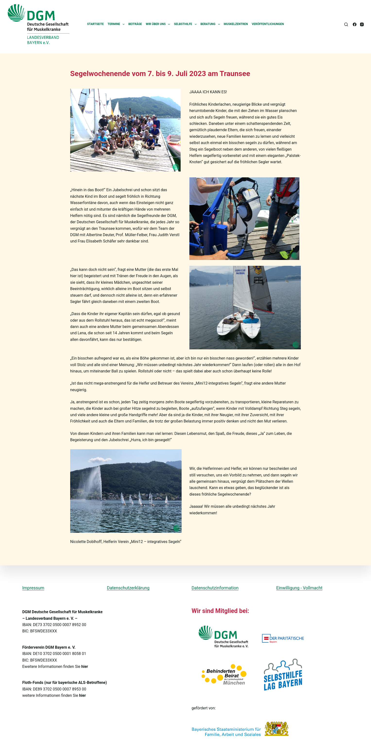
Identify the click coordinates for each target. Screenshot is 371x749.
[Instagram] (362, 24)
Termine (117, 24)
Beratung (211, 24)
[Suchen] (346, 24)
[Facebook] (354, 24)
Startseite (95, 24)
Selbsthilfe (186, 24)
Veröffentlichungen (268, 24)
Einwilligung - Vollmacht (299, 587)
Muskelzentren (236, 24)
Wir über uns (159, 24)
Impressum (33, 587)
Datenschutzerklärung (128, 587)
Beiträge (135, 24)
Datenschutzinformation (215, 587)
